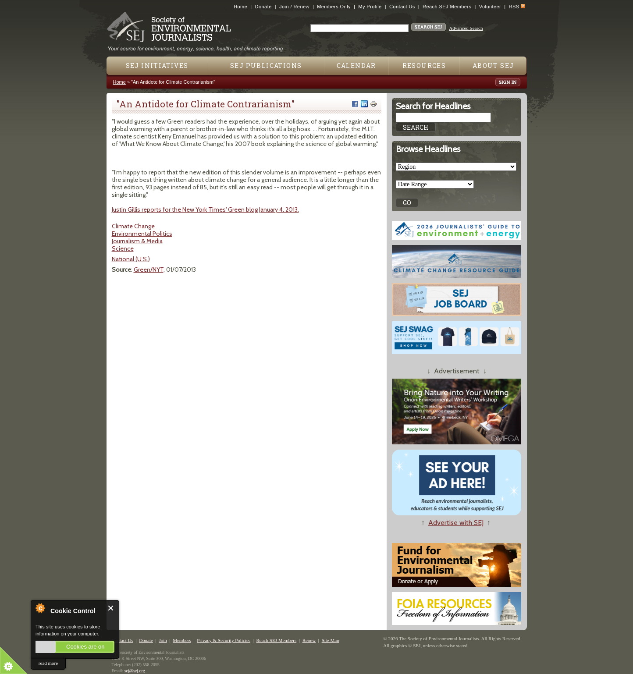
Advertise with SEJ (456, 522)
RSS (514, 6)
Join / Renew (294, 6)
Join (163, 640)
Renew (309, 640)
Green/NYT (149, 269)
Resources (424, 65)
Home (240, 6)
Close (111, 608)
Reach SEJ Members (447, 6)
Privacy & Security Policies (223, 640)
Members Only (334, 6)
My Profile (369, 6)
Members (182, 640)
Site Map (330, 640)
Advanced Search (466, 28)
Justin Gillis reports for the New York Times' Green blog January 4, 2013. (205, 209)
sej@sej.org (134, 670)
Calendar (356, 65)
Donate (263, 6)
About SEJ (493, 65)
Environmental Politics (142, 234)
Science (123, 248)
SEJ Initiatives (157, 65)
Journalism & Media (137, 241)
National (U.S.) (131, 259)
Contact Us (402, 6)
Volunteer (490, 6)
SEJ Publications (266, 65)
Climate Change (133, 226)
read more (48, 663)
